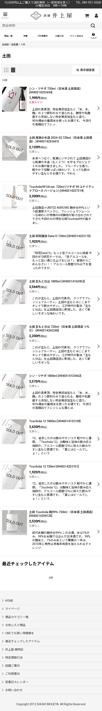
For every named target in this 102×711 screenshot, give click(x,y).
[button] (5, 16)
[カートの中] (86, 15)
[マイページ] (96, 15)
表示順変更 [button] (85, 70)
